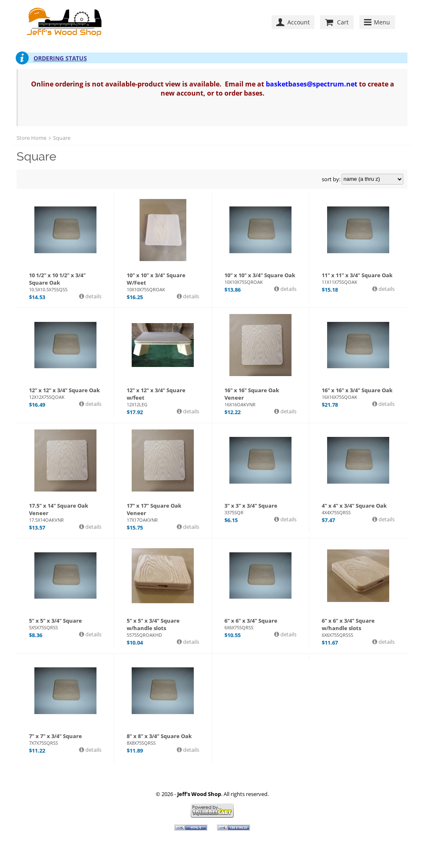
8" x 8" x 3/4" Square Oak (163, 739)
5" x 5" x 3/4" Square (65, 624)
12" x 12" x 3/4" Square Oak (65, 393)
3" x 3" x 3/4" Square (260, 509)
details (92, 296)
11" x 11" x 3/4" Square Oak (358, 278)
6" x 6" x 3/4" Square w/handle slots (358, 627)
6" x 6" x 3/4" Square (260, 624)
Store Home (31, 137)
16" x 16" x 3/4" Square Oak (358, 393)
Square (61, 137)
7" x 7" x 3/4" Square (65, 739)
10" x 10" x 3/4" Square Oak (260, 278)
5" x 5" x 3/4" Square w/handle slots (163, 627)
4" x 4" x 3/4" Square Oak (358, 509)
